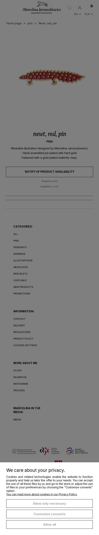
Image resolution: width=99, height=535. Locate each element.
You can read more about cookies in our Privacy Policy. (41, 494)
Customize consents (50, 514)
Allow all (49, 524)
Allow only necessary (49, 503)
